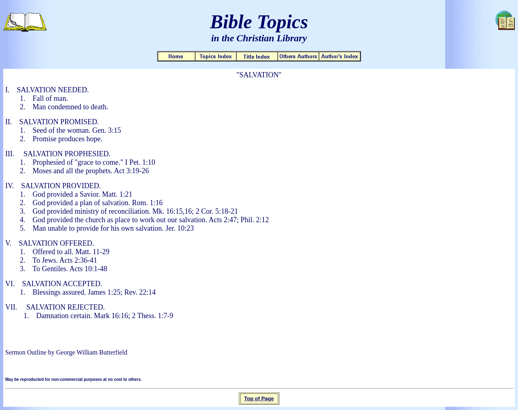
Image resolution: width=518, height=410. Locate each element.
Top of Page (259, 398)
